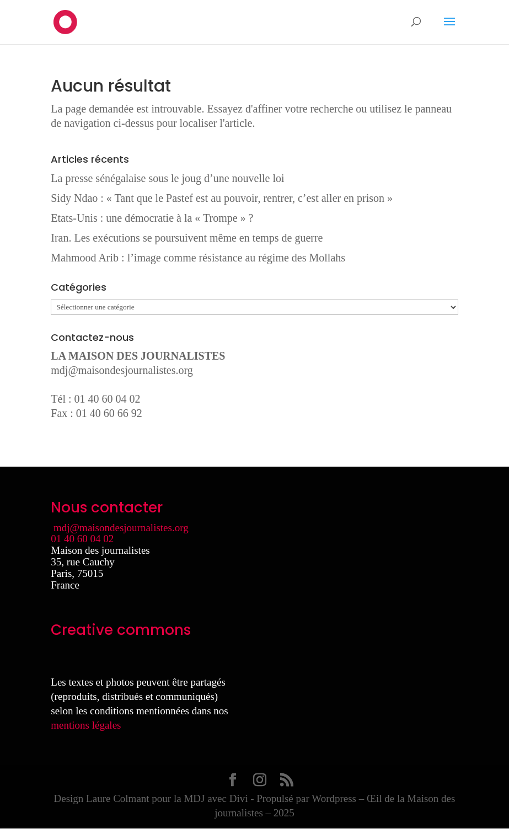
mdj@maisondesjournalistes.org (121, 370)
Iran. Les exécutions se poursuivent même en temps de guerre (187, 238)
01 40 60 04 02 (82, 538)
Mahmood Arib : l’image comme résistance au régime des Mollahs (198, 258)
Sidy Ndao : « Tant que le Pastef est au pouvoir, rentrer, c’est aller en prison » (222, 198)
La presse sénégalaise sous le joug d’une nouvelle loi (167, 178)
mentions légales (86, 725)
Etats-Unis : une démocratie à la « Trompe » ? (152, 218)
